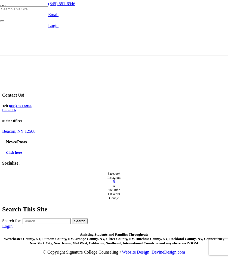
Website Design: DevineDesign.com (153, 252)
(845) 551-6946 (20, 106)
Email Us (9, 110)
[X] (114, 182)
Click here (14, 152)
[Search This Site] (24, 9)
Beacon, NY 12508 (19, 131)
